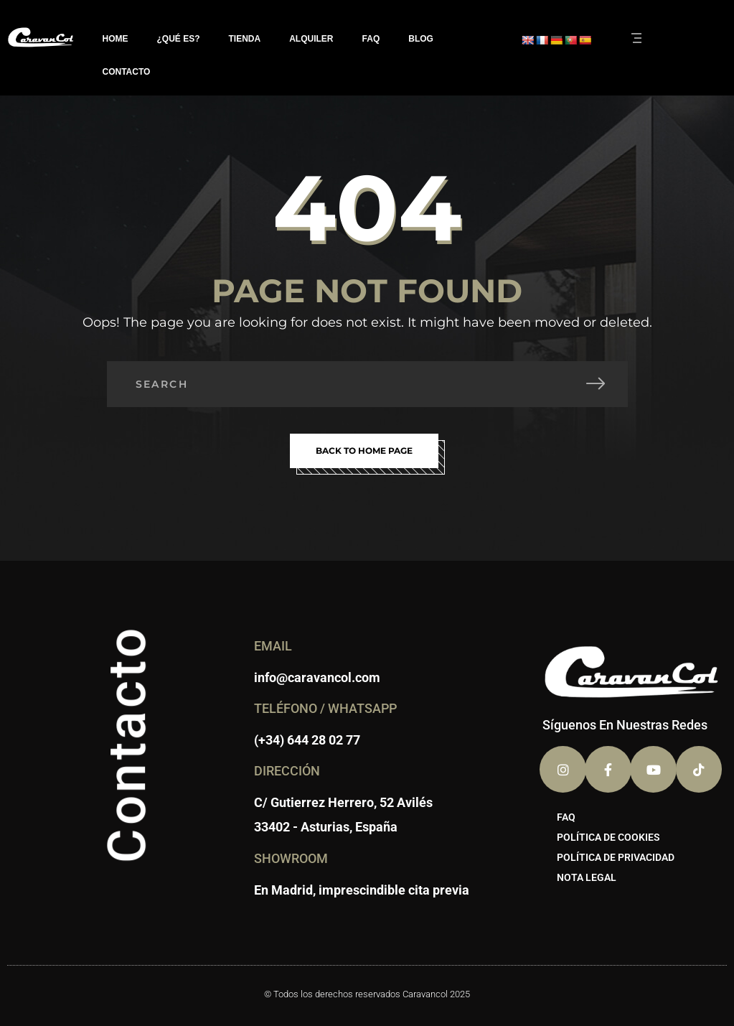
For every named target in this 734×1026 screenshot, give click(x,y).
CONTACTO (127, 72)
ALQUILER (311, 39)
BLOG (420, 39)
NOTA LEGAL (586, 877)
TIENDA (245, 39)
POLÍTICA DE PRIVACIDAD (615, 857)
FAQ (371, 39)
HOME (115, 39)
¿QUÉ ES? (178, 39)
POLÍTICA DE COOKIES (608, 837)
